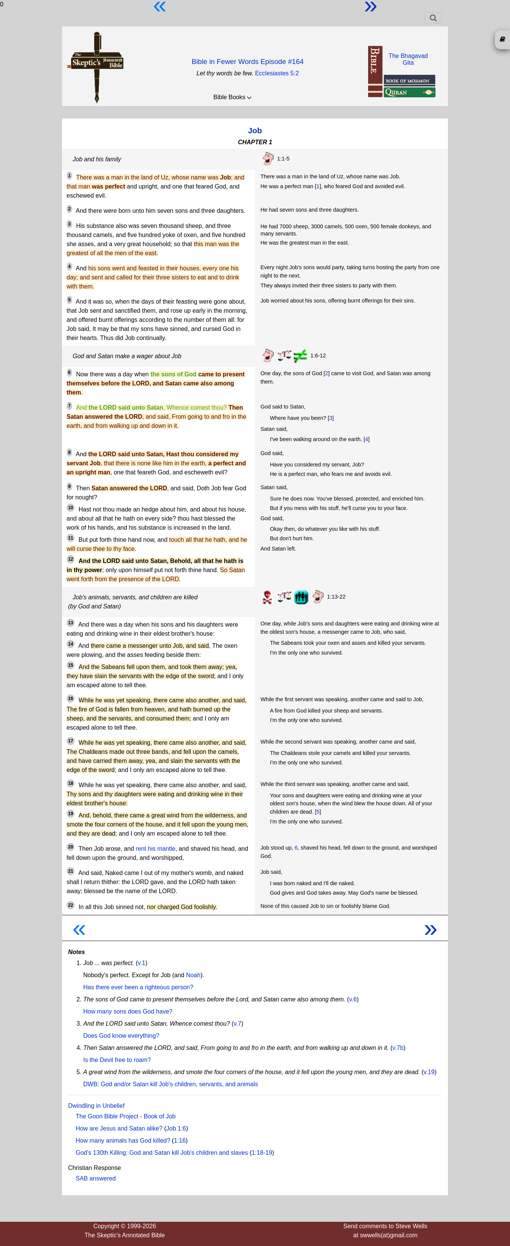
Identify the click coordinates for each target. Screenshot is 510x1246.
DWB (90, 1084)
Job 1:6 (176, 1128)
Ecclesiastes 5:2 (277, 73)
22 (70, 905)
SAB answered (96, 1178)
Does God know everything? (121, 1035)
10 (70, 507)
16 (70, 698)
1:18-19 (262, 1152)
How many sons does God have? (128, 1011)
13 (70, 622)
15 (70, 665)
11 (70, 538)
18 (70, 783)
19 (70, 813)
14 (70, 644)
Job (255, 130)
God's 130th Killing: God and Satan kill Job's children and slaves (162, 1152)
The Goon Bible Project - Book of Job (126, 1116)
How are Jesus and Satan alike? (119, 1128)
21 (70, 871)
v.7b (397, 1048)
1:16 (180, 1140)
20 (70, 847)
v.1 (141, 963)
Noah (193, 975)
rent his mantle (156, 848)
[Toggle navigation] (433, 17)
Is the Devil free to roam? (117, 1060)
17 (70, 741)
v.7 (237, 1023)
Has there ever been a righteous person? (138, 987)
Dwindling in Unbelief (96, 1106)
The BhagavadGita (408, 59)
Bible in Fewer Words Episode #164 (247, 61)
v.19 (429, 1072)
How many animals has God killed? (123, 1140)
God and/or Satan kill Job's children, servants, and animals (179, 1084)
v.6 (353, 999)
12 (70, 559)
